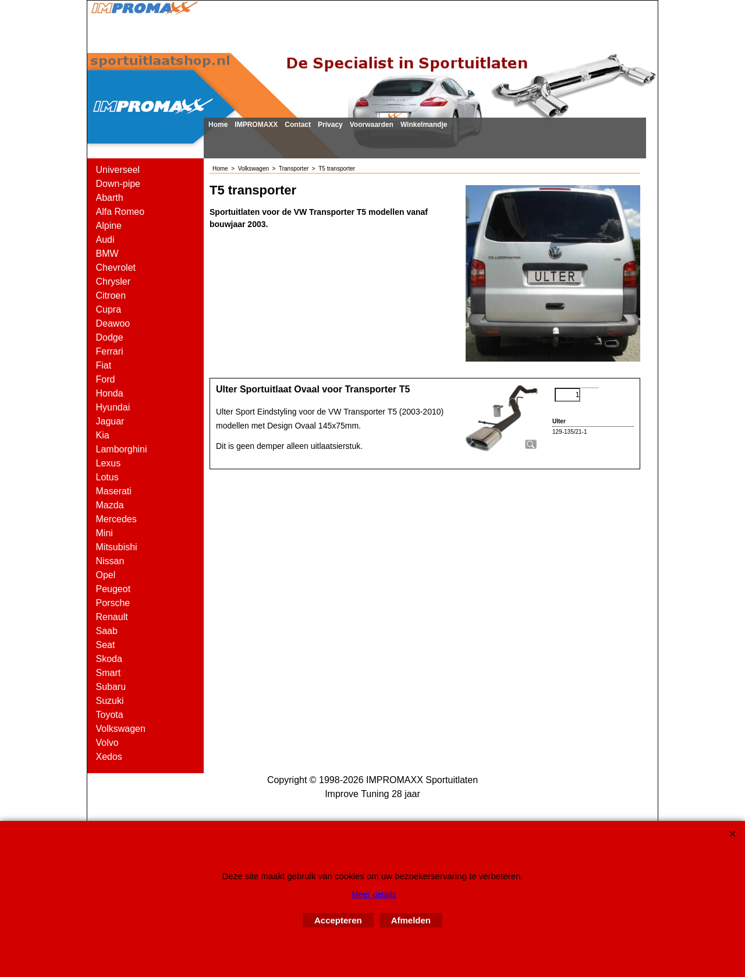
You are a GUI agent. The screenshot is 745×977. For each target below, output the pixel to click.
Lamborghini (121, 449)
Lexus (108, 463)
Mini (104, 533)
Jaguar (110, 421)
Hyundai (113, 407)
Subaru (111, 687)
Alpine (109, 226)
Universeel (118, 170)
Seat (105, 645)
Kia (102, 435)
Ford (105, 379)
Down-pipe (118, 184)
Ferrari (109, 351)
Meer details (374, 894)
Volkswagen (121, 729)
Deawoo (113, 323)
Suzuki (110, 701)
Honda (109, 393)
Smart (108, 673)
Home (218, 125)
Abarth (109, 198)
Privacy (330, 125)
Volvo (107, 743)
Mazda (110, 505)
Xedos (109, 757)
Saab (107, 631)
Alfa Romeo (120, 212)
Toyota (109, 715)
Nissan (110, 561)
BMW (107, 254)
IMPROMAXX (256, 125)
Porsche (113, 603)
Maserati (114, 491)
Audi (105, 240)
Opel (106, 575)
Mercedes (116, 519)
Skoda (109, 659)
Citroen (111, 295)
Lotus (107, 477)
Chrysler (113, 281)
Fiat (104, 365)
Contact (298, 125)
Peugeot (113, 589)
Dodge (109, 337)
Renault (112, 617)
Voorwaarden (371, 125)
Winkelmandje (424, 125)
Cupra (109, 309)
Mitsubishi (116, 547)
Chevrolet (116, 267)
